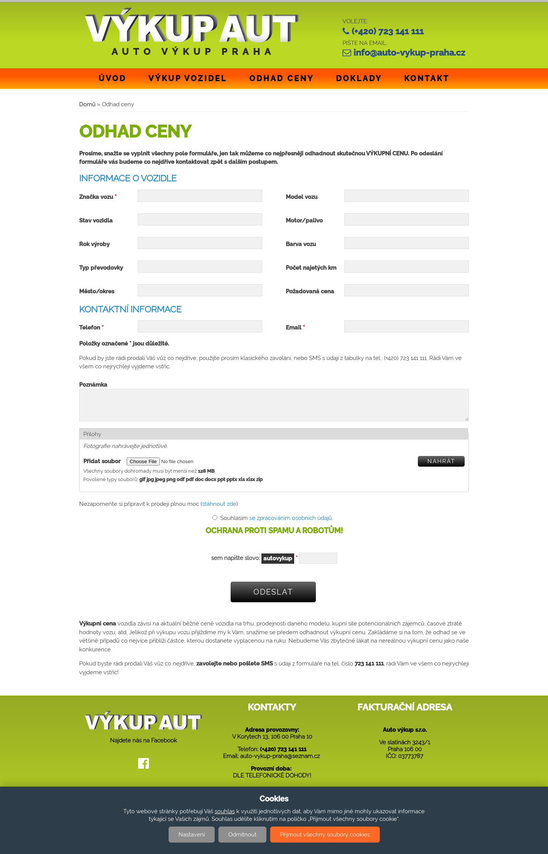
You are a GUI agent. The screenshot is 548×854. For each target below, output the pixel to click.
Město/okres (96, 291)
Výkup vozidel (187, 78)
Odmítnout (242, 834)
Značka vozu (97, 197)
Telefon (91, 327)
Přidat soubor (102, 467)
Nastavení (191, 834)
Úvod (112, 78)
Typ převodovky (101, 267)
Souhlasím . (276, 523)
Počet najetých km (311, 267)
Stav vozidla (96, 220)
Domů (87, 104)
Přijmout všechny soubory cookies (325, 834)
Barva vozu (301, 244)
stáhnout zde (219, 509)
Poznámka (93, 384)
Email (295, 327)
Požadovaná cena (310, 291)
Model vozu (301, 197)
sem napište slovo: (254, 564)
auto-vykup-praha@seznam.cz (280, 761)
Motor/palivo (304, 220)
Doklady (359, 78)
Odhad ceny (281, 78)
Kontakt (426, 78)
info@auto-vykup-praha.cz (409, 53)
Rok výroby (94, 244)
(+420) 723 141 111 (388, 31)
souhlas (225, 811)
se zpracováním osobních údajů (290, 523)
